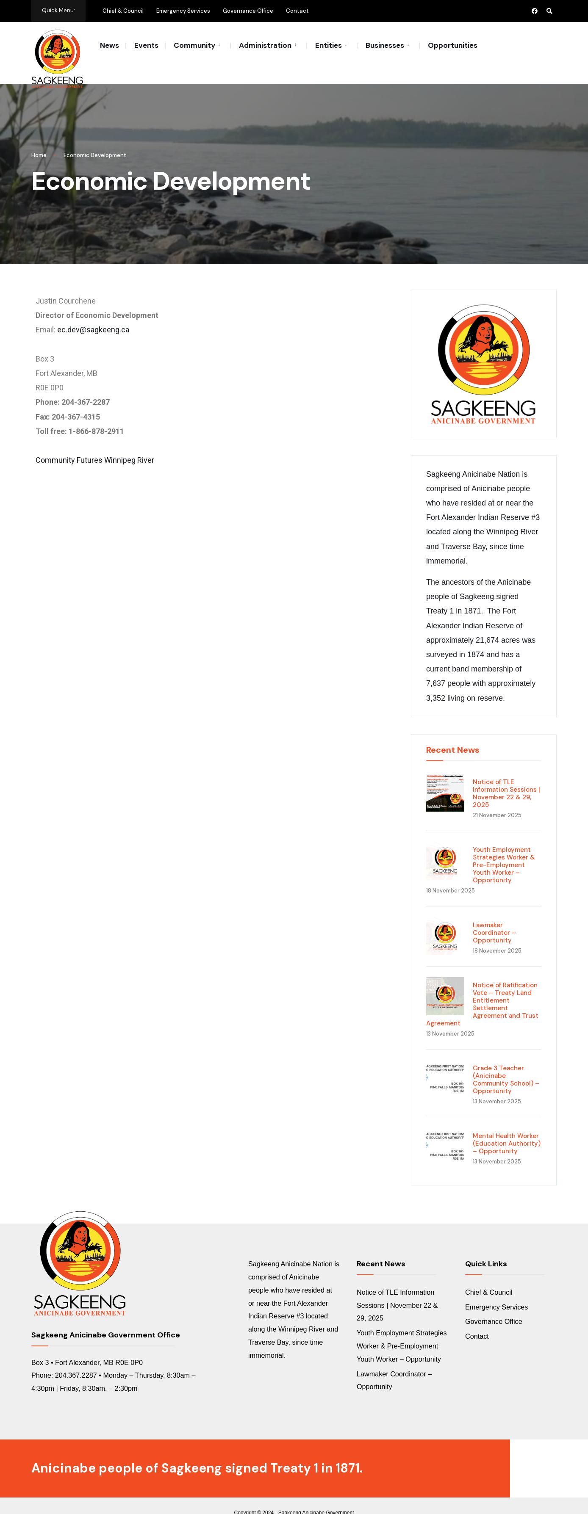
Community (194, 45)
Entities (328, 45)
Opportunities (452, 45)
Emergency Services (183, 10)
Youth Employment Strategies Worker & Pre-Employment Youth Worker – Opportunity (504, 850)
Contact (297, 10)
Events (146, 45)
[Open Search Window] (549, 10)
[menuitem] (197, 45)
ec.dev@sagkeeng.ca (93, 315)
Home (39, 140)
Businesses (385, 45)
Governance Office (248, 10)
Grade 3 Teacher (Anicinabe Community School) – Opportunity (506, 1065)
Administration (265, 45)
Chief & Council (123, 10)
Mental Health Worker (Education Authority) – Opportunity (507, 1129)
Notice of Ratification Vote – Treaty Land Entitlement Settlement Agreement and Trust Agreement (482, 990)
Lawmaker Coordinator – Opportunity (494, 918)
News (109, 45)
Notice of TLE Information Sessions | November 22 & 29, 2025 (506, 779)
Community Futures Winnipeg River (95, 445)
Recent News (453, 735)
